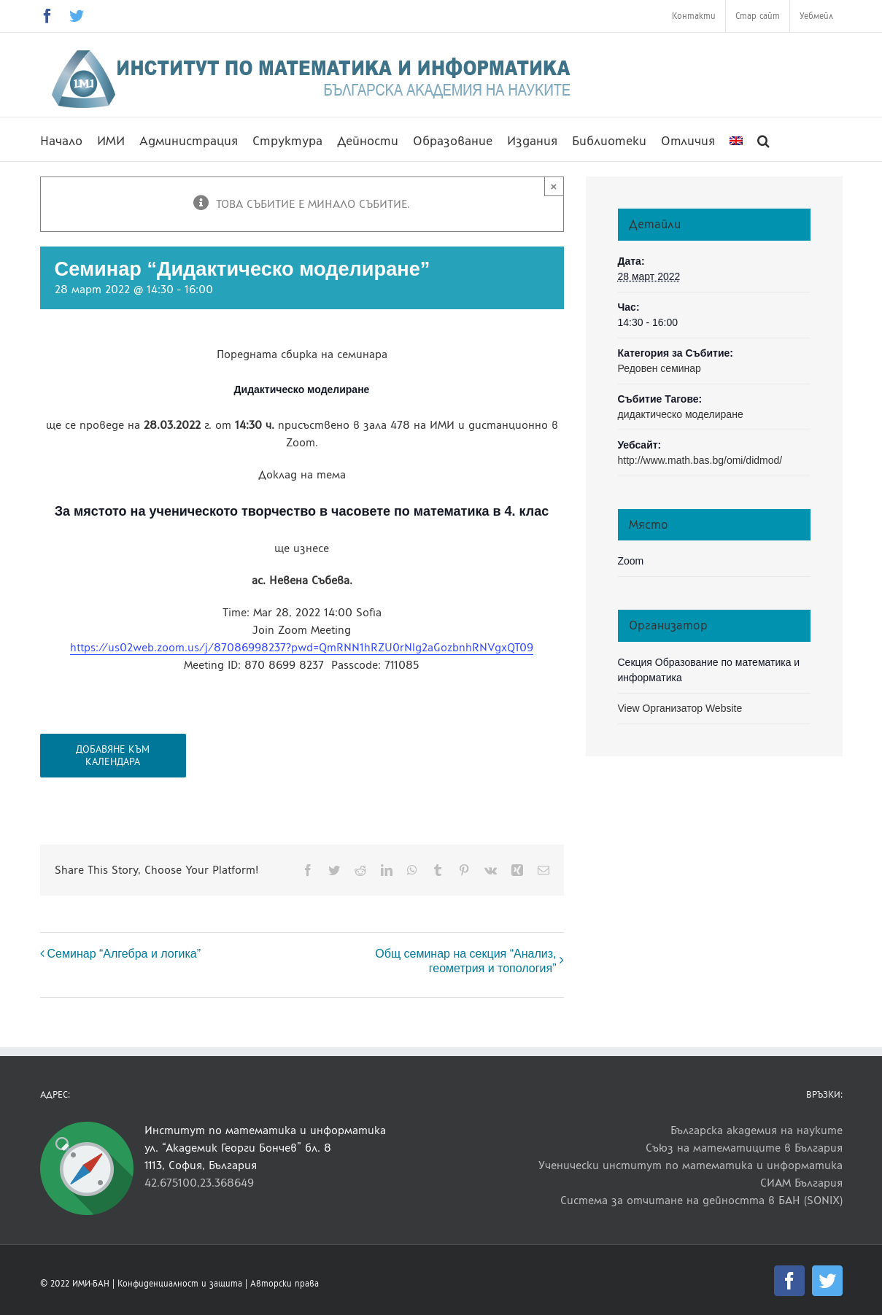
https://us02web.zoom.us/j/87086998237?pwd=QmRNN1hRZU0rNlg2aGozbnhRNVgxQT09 (301, 647)
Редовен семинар (659, 368)
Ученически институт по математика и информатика (690, 1165)
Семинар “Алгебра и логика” (124, 953)
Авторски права (284, 1284)
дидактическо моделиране (680, 414)
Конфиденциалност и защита (179, 1284)
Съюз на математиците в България (744, 1148)
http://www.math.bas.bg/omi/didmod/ (700, 460)
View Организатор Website (680, 708)
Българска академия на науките (756, 1130)
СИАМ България (801, 1183)
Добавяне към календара (113, 755)
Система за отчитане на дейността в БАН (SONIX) (701, 1200)
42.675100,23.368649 (199, 1183)
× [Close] (554, 186)
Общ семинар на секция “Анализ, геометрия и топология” (465, 960)
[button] (763, 139)
